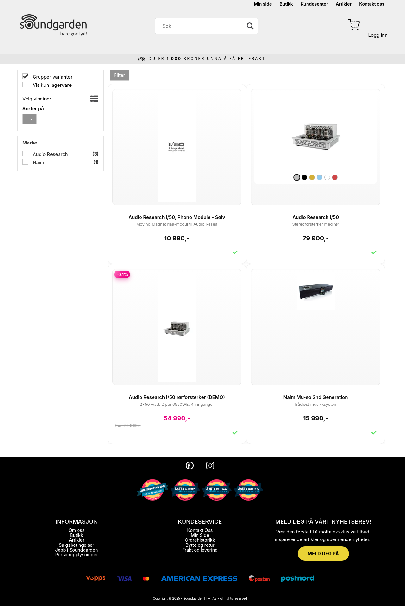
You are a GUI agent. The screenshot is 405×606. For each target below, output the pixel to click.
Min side (263, 4)
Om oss (76, 530)
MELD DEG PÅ (323, 553)
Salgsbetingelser (76, 545)
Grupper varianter (51, 77)
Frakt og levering (200, 549)
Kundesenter (314, 4)
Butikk (286, 4)
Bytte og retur (200, 545)
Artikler (344, 4)
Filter (119, 75)
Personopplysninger (76, 554)
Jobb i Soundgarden (76, 549)
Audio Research (49, 154)
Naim (37, 162)
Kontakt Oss (200, 530)
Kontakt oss (371, 4)
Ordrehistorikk (200, 540)
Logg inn (378, 35)
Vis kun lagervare (51, 85)
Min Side (200, 535)
